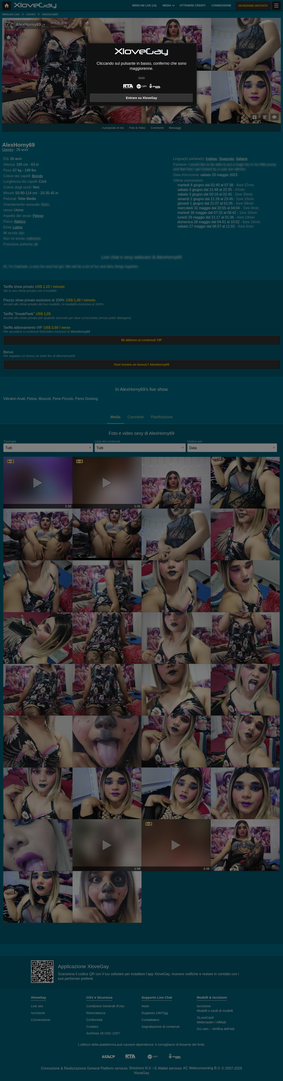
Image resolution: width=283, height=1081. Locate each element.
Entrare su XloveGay (141, 98)
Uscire (141, 77)
